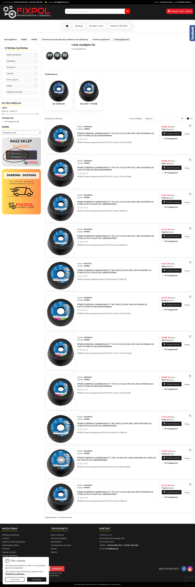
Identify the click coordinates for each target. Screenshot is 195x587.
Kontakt (104, 528)
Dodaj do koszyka (172, 134)
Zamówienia (56, 542)
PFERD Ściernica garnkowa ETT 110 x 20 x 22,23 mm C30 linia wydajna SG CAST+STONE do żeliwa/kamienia (115, 345)
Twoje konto (59, 528)
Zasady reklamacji (10, 555)
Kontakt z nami (96, 26)
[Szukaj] (97, 11)
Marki (5, 127)
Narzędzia (11, 61)
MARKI (9, 86)
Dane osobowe (57, 535)
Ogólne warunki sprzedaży (13, 542)
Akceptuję (36, 579)
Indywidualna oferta (10, 545)
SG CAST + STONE (88, 104)
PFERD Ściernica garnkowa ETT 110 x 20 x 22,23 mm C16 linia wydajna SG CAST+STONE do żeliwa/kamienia (115, 385)
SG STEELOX (59, 104)
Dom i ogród (12, 80)
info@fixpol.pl (61, 2)
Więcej (187, 134)
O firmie (5, 538)
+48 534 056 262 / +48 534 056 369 (28, 2)
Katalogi (79, 26)
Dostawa (6, 549)
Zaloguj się (166, 2)
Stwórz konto (183, 2)
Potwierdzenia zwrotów (61, 545)
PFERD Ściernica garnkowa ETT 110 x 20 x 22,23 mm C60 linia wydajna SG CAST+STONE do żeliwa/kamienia (115, 134)
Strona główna (16, 48)
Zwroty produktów (59, 538)
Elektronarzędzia (14, 55)
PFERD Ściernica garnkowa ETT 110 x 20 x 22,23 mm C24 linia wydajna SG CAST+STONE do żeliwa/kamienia (115, 168)
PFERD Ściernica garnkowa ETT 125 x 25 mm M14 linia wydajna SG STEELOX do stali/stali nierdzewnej (116, 459)
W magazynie (12, 121)
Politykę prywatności (14, 574)
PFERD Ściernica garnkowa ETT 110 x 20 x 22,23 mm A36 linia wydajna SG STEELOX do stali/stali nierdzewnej (115, 203)
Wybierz (164, 118)
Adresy (54, 549)
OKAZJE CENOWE (119, 26)
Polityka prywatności (11, 535)
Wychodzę (15, 579)
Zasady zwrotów (9, 552)
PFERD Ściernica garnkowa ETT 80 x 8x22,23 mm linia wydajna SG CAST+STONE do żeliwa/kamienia (112, 305)
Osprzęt (10, 73)
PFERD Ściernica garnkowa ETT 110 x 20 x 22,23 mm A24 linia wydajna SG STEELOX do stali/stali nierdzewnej (115, 237)
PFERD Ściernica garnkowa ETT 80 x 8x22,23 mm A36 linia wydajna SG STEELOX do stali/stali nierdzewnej (114, 271)
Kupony (54, 552)
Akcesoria (11, 67)
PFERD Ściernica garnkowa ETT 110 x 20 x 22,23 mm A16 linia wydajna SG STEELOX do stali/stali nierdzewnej (115, 493)
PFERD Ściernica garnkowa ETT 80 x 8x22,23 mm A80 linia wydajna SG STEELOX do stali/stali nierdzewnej (114, 424)
